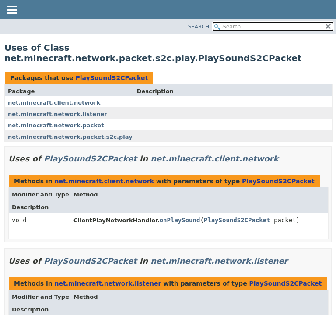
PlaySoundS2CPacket (111, 77)
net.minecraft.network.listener (57, 114)
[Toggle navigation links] (11, 10)
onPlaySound (180, 220)
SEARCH (199, 27)
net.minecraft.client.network (54, 102)
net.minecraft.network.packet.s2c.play (70, 136)
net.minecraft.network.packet (56, 125)
